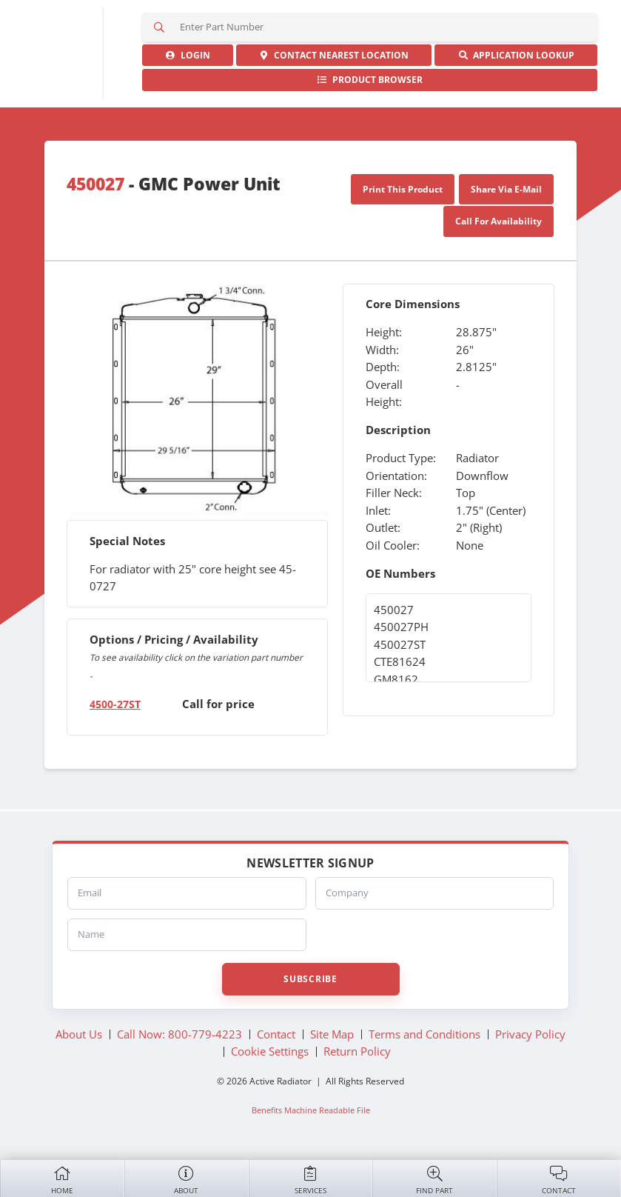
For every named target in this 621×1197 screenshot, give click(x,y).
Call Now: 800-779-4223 (179, 1034)
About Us (79, 1034)
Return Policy (357, 1052)
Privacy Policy (530, 1034)
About (186, 1179)
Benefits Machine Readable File (310, 1110)
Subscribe (310, 979)
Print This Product (403, 190)
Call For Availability (498, 222)
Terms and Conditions (424, 1034)
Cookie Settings (270, 1052)
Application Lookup (515, 56)
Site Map (332, 1034)
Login (187, 56)
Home (62, 1179)
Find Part (434, 1179)
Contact (558, 1179)
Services (310, 1179)
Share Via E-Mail (506, 190)
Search (160, 27)
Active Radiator (59, 54)
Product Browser (370, 81)
